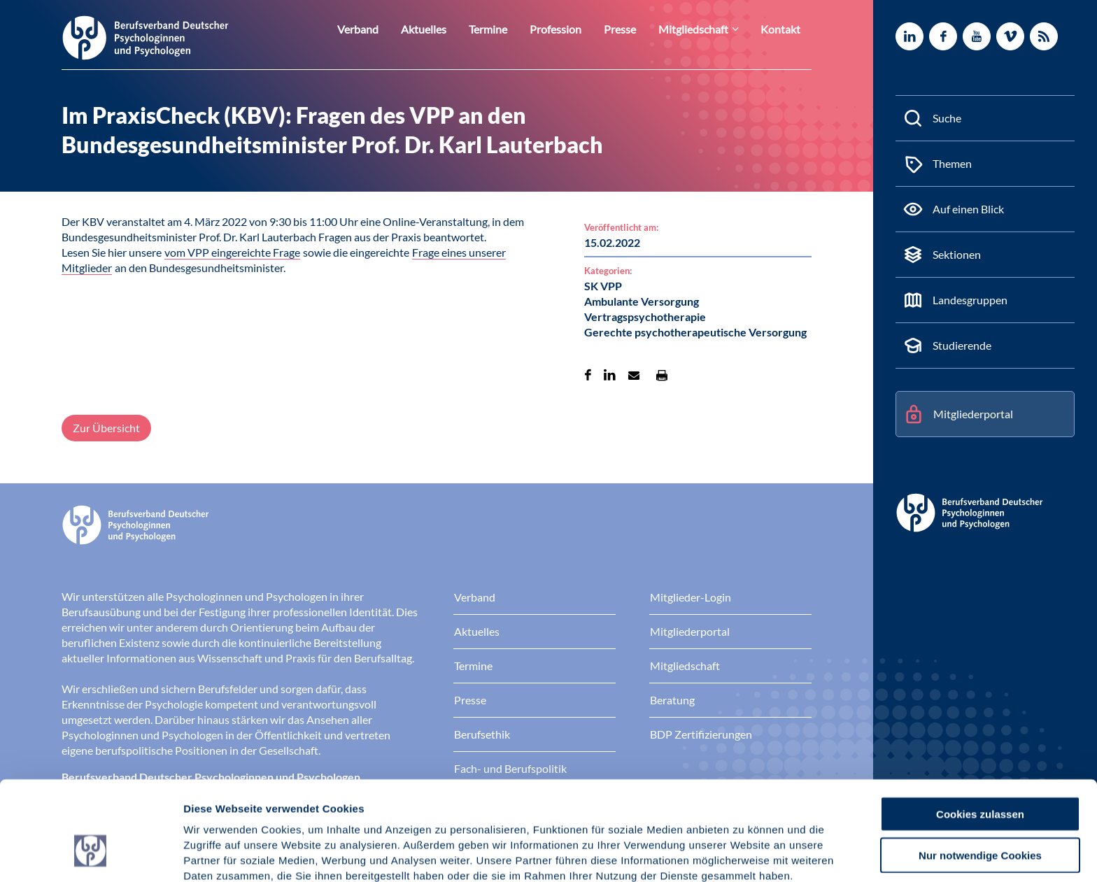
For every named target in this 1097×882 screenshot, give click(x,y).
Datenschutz (287, 809)
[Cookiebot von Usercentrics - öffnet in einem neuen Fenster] (90, 854)
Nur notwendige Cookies (980, 772)
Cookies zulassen (980, 731)
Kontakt (782, 29)
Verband (389, 29)
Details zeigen (744, 854)
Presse (634, 29)
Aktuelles (450, 29)
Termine (510, 29)
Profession (574, 29)
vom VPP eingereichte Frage (232, 252)
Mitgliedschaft (702, 29)
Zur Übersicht (106, 427)
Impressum (213, 809)
